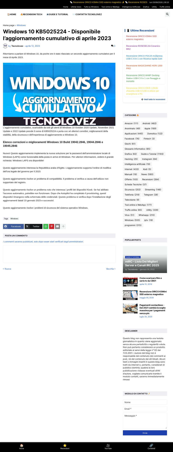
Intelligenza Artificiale (131, 7)
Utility (154, 7)
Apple (150, 128)
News (147, 174)
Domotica (154, 133)
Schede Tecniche (136, 184)
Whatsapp (147, 215)
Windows (21, 25)
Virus (129, 215)
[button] (167, 14)
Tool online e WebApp (110, 7)
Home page (8, 25)
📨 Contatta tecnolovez (87, 14)
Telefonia (132, 194)
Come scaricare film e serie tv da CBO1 (151, 279)
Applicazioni (134, 133)
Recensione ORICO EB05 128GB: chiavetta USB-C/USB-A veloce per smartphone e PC (142, 91)
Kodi (147, 169)
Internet (132, 169)
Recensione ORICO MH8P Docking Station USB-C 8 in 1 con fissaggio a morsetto (143, 78)
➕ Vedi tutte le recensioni (153, 99)
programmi (133, 225)
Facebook (132, 138)
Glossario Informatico (137, 148)
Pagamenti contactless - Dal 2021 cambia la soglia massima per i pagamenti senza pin (152, 309)
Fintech (149, 138)
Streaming (153, 189)
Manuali (131, 174)
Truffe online (164, 7)
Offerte (131, 179)
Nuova (8, 268)
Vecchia (110, 268)
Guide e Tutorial (152, 153)
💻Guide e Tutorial (57, 14)
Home (65, 7)
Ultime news (76, 7)
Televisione (132, 199)
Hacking (131, 159)
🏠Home (11, 14)
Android (149, 123)
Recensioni (150, 179)
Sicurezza (133, 189)
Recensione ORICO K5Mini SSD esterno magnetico (153, 292)
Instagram (149, 159)
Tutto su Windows (91, 7)
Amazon (131, 123)
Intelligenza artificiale (137, 164)
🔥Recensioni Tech (31, 14)
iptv (148, 220)
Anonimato (132, 128)
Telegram (151, 194)
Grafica (146, 7)
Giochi (130, 143)
